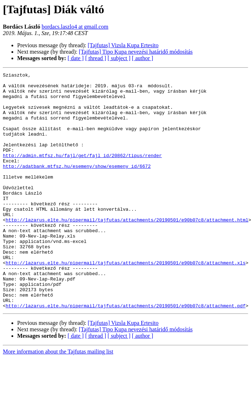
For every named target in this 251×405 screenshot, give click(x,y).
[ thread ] (95, 58)
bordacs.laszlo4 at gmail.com (74, 27)
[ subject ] (119, 58)
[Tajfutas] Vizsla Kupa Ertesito (123, 45)
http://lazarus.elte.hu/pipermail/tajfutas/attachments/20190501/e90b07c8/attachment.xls (126, 301)
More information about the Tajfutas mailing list (58, 399)
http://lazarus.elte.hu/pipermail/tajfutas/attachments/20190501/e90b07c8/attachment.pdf (126, 353)
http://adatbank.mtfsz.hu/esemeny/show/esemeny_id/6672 (77, 185)
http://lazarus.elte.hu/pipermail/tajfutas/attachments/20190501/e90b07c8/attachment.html (127, 250)
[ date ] (76, 58)
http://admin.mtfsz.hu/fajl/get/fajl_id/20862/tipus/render (82, 172)
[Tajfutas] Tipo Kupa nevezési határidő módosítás (135, 52)
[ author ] (142, 58)
